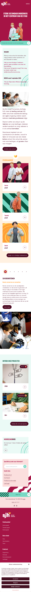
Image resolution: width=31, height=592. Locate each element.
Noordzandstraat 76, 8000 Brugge (15, 499)
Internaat (5, 554)
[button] (29, 564)
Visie (4, 539)
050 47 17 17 (15, 502)
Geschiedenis (6, 541)
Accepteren (15, 579)
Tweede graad (6, 527)
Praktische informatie (10, 480)
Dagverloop (5, 552)
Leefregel (6, 483)
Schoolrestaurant (7, 557)
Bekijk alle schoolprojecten (19, 424)
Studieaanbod (8, 475)
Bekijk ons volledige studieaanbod (17, 255)
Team (4, 543)
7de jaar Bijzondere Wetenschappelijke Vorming (15, 82)
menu (28, 4)
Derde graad (6, 530)
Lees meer (7, 307)
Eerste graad (6, 525)
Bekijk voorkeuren (15, 586)
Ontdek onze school (10, 149)
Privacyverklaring (15, 590)
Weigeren (15, 582)
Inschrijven (7, 478)
